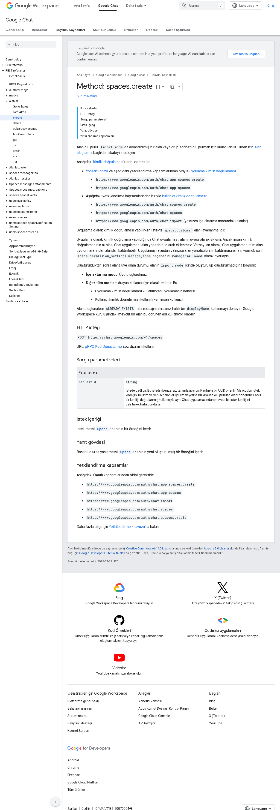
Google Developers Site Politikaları (102, 553)
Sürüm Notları (87, 96)
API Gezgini (146, 723)
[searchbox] (31, 44)
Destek (152, 30)
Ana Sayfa (82, 5)
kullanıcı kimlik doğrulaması (184, 196)
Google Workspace (109, 75)
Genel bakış (15, 30)
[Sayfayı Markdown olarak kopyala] (172, 87)
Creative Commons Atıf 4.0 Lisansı (149, 548)
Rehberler (39, 30)
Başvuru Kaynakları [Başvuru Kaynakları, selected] (70, 30)
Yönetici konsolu (150, 701)
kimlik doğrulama (106, 162)
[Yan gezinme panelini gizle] (55, 801)
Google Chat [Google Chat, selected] (108, 5)
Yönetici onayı (97, 171)
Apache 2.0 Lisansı (216, 548)
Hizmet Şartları (78, 730)
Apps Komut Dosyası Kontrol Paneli (163, 708)
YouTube (215, 723)
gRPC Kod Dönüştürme (103, 346)
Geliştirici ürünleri (79, 708)
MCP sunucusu (104, 30)
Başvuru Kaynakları (163, 75)
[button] (30, 65)
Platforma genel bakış (83, 701)
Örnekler (131, 30)
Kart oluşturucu (178, 30)
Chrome (73, 767)
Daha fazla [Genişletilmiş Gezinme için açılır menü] (134, 5)
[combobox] (202, 5)
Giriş (270, 5)
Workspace (37, 6)
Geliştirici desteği (79, 723)
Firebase (73, 775)
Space (102, 429)
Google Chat (19, 20)
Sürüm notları (77, 716)
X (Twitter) (217, 716)
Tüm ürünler (76, 790)
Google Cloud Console (154, 716)
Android (73, 760)
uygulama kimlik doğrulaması (213, 171)
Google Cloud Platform (83, 782)
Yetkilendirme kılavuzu (127, 527)
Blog (212, 701)
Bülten (214, 708)
